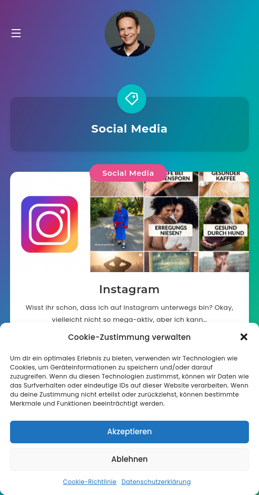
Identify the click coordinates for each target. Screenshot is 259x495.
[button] (244, 337)
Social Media (128, 173)
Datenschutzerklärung (156, 481)
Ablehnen (129, 459)
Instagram (129, 289)
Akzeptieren (129, 431)
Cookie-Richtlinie (89, 481)
